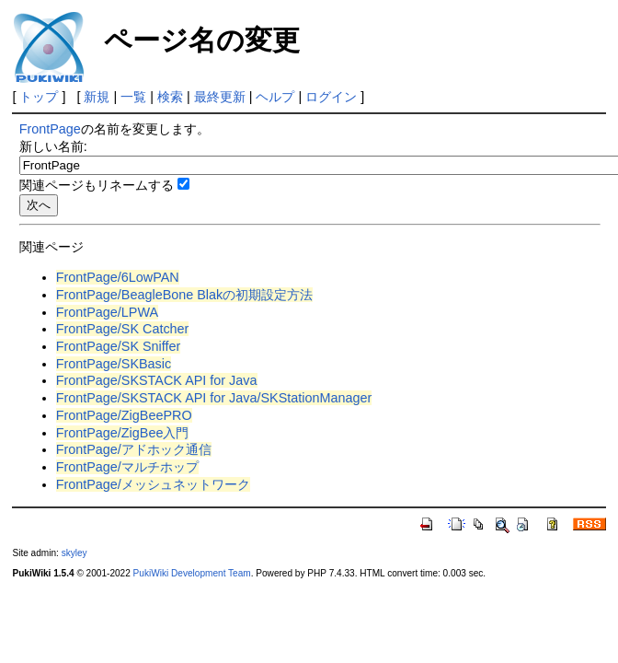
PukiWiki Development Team (192, 573)
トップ (38, 96)
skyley (74, 553)
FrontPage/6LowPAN (117, 277)
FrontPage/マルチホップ (127, 466)
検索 (170, 96)
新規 (96, 96)
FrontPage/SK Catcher (122, 328)
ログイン (331, 96)
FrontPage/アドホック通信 (134, 449)
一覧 (133, 96)
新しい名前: (53, 146)
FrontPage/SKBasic (114, 363)
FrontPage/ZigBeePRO (124, 415)
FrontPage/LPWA (107, 312)
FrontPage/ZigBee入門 (122, 432)
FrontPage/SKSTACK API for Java (157, 380)
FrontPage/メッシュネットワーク (153, 484)
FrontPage (50, 129)
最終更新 (220, 96)
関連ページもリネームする (96, 185)
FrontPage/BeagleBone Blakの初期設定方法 (185, 294)
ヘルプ (275, 96)
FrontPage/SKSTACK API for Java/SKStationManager (214, 397)
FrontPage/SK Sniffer (118, 346)
